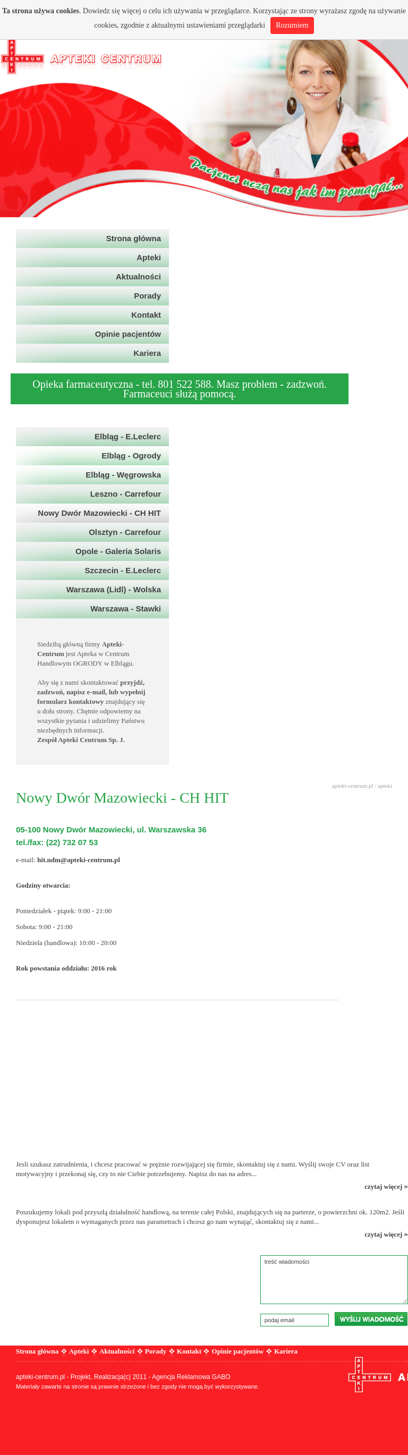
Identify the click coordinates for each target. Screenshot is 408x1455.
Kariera (286, 1351)
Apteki (79, 1351)
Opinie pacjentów (238, 1351)
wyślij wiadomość (371, 1319)
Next (394, 108)
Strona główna (37, 1351)
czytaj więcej (386, 1186)
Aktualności (116, 1351)
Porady (155, 1351)
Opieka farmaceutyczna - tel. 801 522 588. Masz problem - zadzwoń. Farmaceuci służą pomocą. (179, 388)
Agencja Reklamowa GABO (191, 1377)
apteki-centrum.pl (352, 785)
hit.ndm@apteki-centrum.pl (78, 860)
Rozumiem (292, 25)
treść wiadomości (334, 1279)
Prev (13, 108)
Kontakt (189, 1351)
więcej (131, 11)
